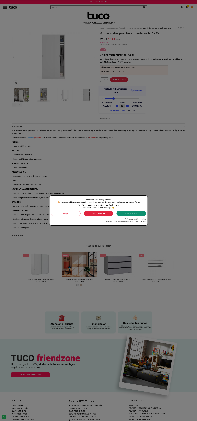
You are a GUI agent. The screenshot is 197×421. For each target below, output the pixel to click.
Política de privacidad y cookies (135, 219)
